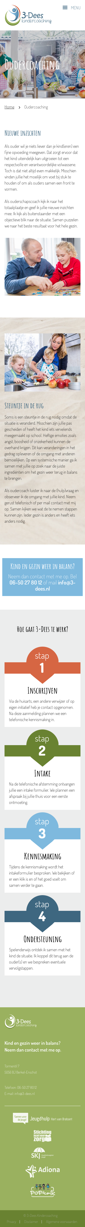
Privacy (11, 1221)
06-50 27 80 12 (26, 582)
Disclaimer (31, 1221)
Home (9, 107)
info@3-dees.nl (25, 1093)
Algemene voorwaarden (61, 1221)
